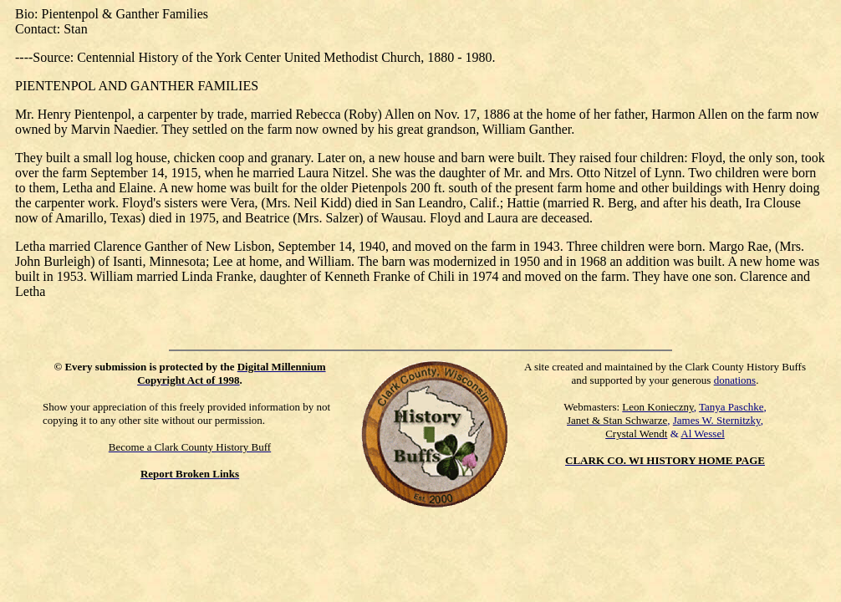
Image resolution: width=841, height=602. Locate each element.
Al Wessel (702, 433)
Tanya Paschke (731, 406)
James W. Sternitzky (717, 420)
